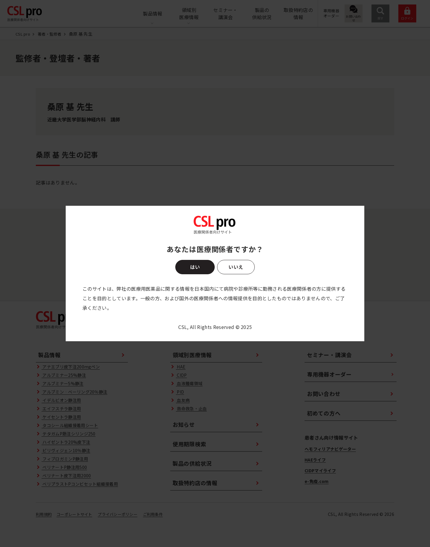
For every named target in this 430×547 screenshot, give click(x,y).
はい (195, 266)
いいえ (235, 266)
